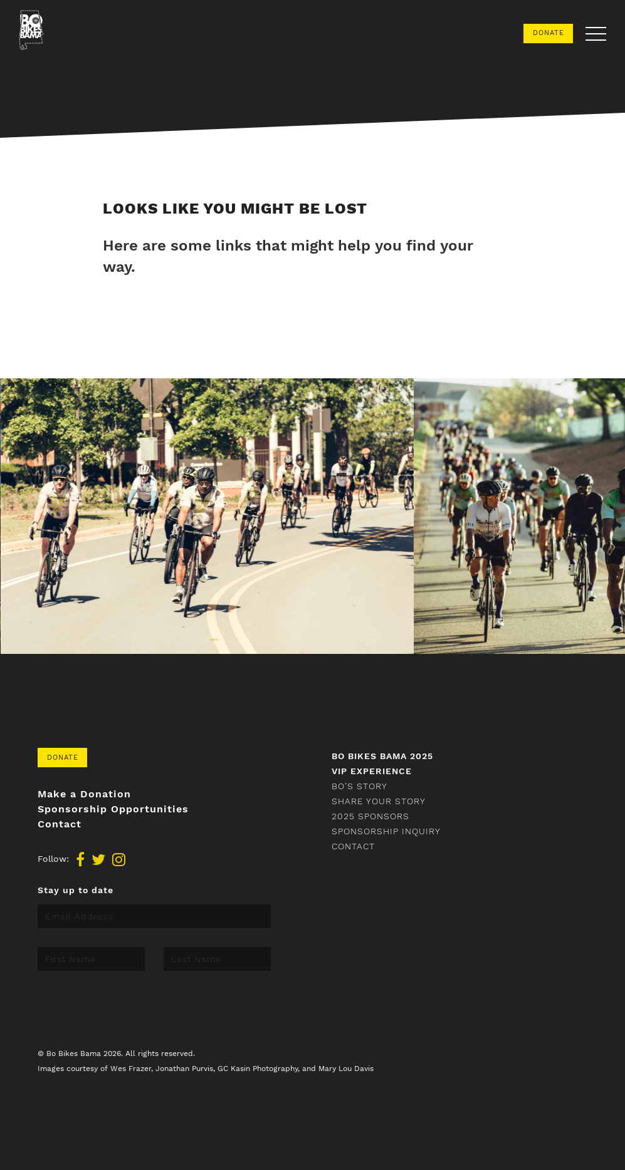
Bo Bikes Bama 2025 (382, 756)
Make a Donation (84, 794)
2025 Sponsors (370, 816)
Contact (59, 824)
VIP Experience (372, 771)
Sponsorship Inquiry (386, 831)
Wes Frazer (130, 1068)
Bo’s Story (359, 786)
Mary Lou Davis (346, 1068)
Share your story (379, 801)
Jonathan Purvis (184, 1068)
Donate (548, 33)
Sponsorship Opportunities (113, 809)
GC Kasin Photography (258, 1068)
